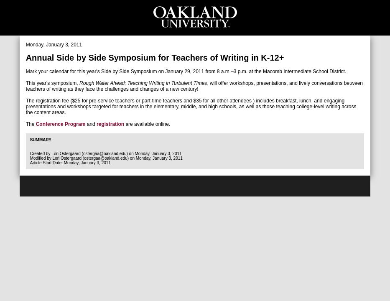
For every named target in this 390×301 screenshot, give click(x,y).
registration (110, 124)
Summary (40, 140)
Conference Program (61, 124)
